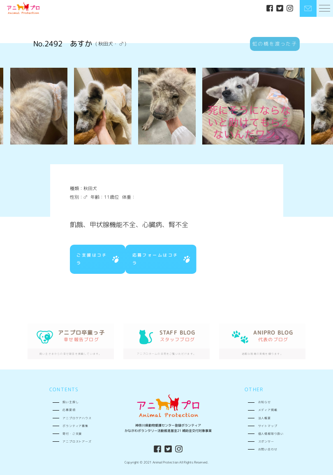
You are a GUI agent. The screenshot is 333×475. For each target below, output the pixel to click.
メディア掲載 (268, 410)
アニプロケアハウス (76, 418)
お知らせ (264, 402)
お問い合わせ (268, 449)
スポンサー (266, 441)
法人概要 (264, 418)
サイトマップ (268, 426)
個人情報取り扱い (271, 433)
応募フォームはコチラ (161, 259)
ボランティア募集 (75, 426)
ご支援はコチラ (97, 259)
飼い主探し (70, 402)
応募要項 (68, 410)
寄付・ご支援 (72, 433)
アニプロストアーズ (76, 441)
